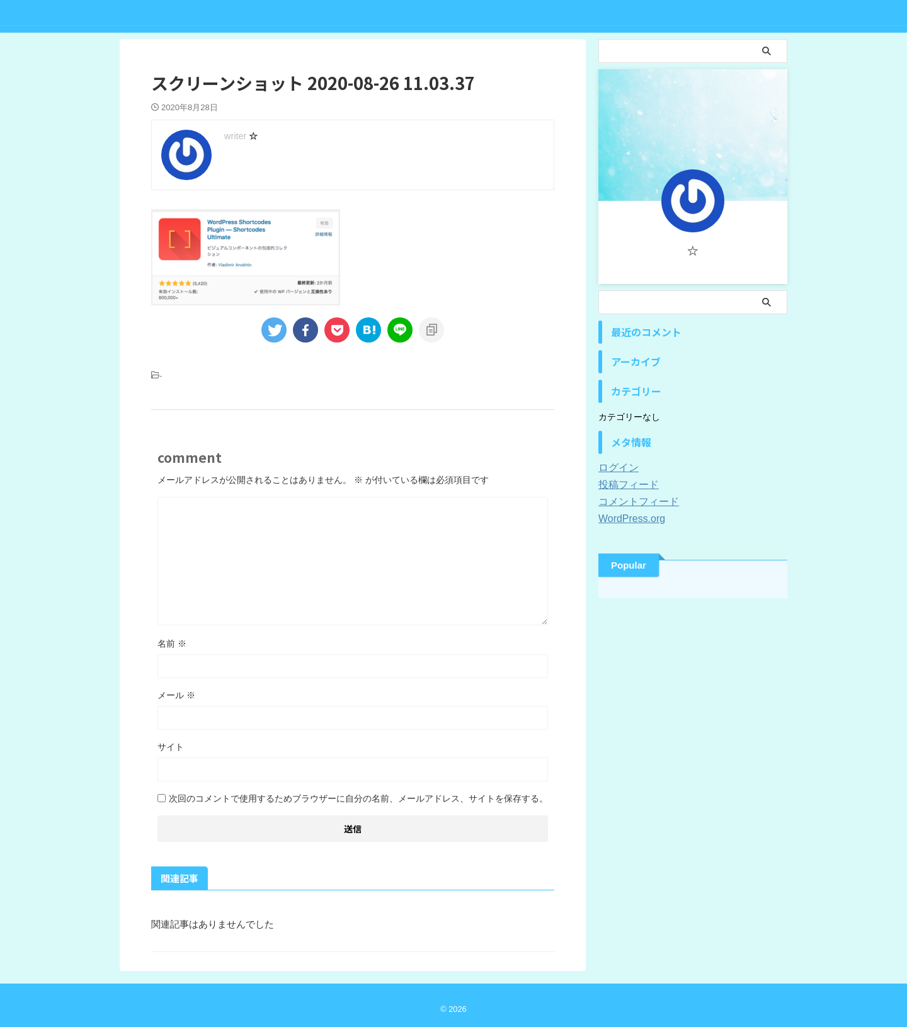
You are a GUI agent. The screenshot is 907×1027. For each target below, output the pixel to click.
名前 (171, 643)
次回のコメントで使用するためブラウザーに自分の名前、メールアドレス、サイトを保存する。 (358, 798)
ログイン (616, 468)
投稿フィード (624, 485)
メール (176, 695)
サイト (170, 747)
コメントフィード (633, 502)
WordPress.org (627, 519)
